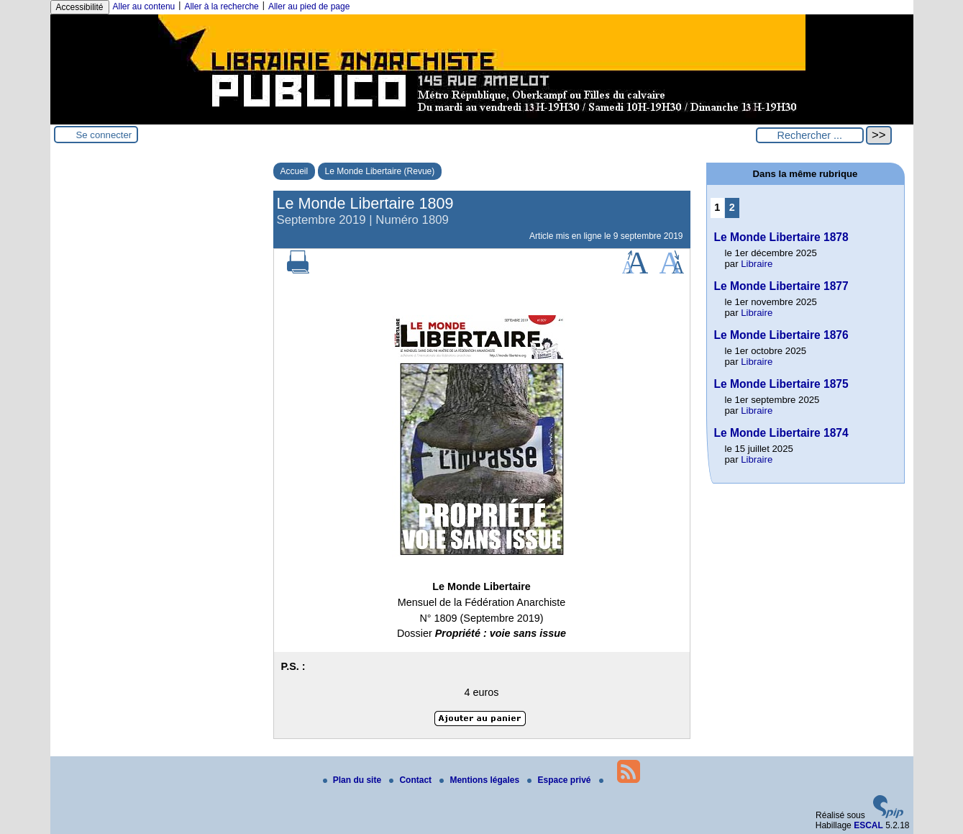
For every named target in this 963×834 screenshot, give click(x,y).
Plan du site (353, 780)
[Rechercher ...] (810, 135)
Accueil (294, 171)
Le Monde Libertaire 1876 (781, 335)
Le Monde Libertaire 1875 (781, 384)
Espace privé (560, 780)
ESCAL (868, 825)
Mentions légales (480, 780)
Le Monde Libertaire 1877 (781, 286)
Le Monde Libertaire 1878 (781, 237)
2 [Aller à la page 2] (732, 207)
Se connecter (104, 135)
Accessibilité (80, 7)
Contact (411, 780)
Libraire (756, 263)
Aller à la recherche (221, 6)
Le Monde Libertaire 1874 (781, 433)
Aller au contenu (144, 6)
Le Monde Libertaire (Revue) (380, 171)
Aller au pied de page (309, 6)
